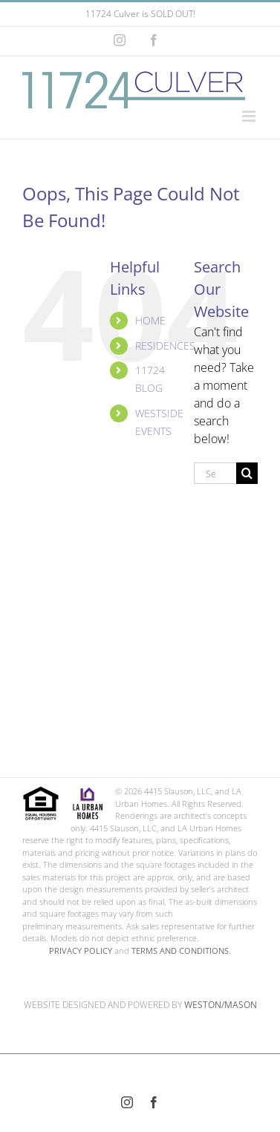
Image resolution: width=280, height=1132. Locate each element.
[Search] (247, 473)
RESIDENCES (165, 345)
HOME (150, 320)
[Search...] (215, 473)
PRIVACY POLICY (80, 950)
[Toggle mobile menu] (250, 116)
